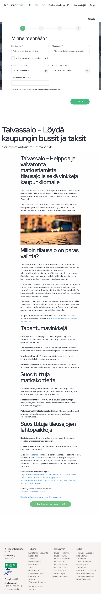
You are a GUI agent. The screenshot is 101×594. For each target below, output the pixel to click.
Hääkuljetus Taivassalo (81, 557)
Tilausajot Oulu (59, 561)
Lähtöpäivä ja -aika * (19, 65)
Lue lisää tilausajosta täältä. (32, 491)
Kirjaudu (91, 19)
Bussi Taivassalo (83, 579)
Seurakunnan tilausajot (30, 483)
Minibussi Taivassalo (85, 573)
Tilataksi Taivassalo (85, 552)
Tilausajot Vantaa (60, 567)
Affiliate (32, 579)
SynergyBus (9, 558)
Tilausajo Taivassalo (85, 576)
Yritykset (32, 558)
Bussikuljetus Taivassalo (82, 566)
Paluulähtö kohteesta (60, 65)
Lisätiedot (33, 555)
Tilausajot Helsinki (60, 552)
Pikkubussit (33, 564)
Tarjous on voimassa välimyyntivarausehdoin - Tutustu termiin (48, 474)
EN (36, 5)
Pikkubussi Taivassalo (86, 570)
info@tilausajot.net (13, 589)
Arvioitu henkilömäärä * (21, 78)
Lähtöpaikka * (17, 46)
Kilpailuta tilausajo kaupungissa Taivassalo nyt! (41, 497)
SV (43, 5)
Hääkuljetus (33, 570)
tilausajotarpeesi (33, 454)
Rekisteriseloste (35, 573)
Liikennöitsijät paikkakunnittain (60, 575)
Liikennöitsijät (79, 5)
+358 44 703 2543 (13, 586)
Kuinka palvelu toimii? (58, 5)
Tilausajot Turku (59, 555)
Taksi (30, 567)
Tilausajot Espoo (60, 564)
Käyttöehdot (34, 576)
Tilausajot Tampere (61, 558)
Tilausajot (24, 190)
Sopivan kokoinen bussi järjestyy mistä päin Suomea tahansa (47, 480)
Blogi (92, 5)
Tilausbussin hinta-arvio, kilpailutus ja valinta (40, 477)
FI (30, 5)
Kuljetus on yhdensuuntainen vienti (29, 58)
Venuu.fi (32, 589)
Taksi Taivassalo (83, 561)
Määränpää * (57, 46)
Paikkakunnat (34, 561)
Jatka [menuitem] (80, 101)
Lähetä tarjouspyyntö (38, 552)
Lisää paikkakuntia (60, 570)
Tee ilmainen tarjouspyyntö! (50, 504)
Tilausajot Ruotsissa (37, 582)
